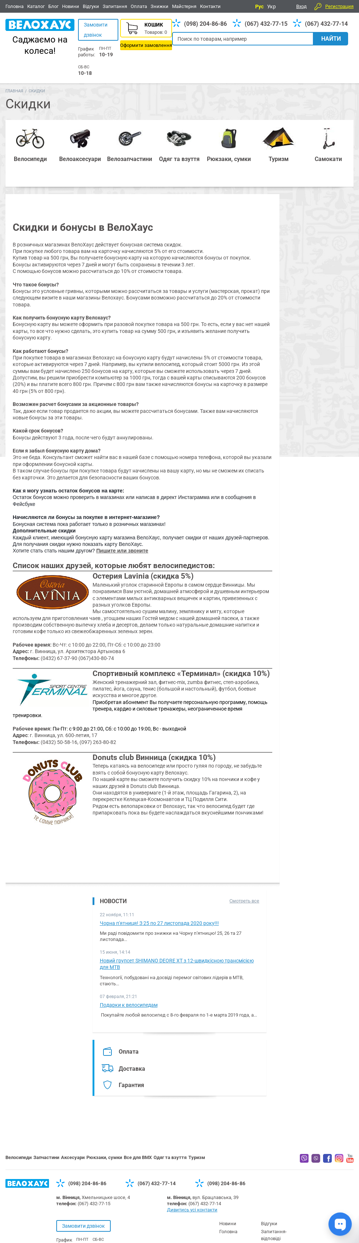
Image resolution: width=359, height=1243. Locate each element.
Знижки (159, 6)
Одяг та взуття (170, 1157)
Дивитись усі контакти (192, 1209)
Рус (259, 6)
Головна (14, 6)
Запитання (115, 6)
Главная (14, 91)
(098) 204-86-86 (205, 23)
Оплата (139, 6)
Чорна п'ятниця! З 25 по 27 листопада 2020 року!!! (159, 923)
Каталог (36, 6)
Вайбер (304, 1158)
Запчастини (46, 1157)
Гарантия (131, 1085)
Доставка (132, 1068)
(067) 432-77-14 (326, 23)
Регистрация (339, 6)
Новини (70, 6)
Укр (271, 6)
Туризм (196, 1157)
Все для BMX (138, 1157)
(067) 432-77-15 (266, 23)
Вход (301, 6)
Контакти (210, 6)
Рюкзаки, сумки (104, 1157)
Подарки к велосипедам (129, 1005)
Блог (53, 6)
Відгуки (91, 6)
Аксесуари (73, 1157)
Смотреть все (244, 901)
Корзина (146, 34)
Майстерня (184, 6)
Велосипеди (18, 1157)
